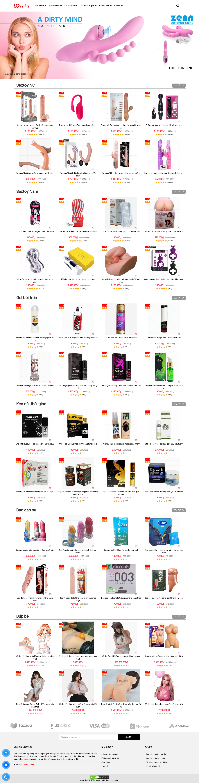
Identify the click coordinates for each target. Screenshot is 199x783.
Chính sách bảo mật (110, 758)
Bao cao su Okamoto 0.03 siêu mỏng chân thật (121, 598)
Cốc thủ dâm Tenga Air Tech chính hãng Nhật (78, 231)
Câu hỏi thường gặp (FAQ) (156, 762)
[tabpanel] (99, 45)
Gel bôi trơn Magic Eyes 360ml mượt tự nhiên (35, 385)
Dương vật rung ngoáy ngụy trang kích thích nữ (164, 173)
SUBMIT (129, 737)
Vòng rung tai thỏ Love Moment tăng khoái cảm (164, 279)
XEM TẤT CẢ (178, 85)
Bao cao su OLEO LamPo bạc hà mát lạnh (121, 550)
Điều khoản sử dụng (110, 754)
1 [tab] (98, 76)
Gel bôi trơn (26, 297)
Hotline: (25, 764)
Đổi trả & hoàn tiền (153, 766)
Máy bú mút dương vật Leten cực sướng (78, 279)
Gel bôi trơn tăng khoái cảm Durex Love (121, 338)
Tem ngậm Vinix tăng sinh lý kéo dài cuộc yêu (35, 492)
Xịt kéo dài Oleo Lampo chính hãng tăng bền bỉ (78, 444)
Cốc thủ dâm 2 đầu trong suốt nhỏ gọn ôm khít (121, 231)
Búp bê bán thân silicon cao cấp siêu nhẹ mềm (164, 704)
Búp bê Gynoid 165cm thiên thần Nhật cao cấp (121, 656)
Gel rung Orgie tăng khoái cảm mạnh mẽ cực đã (121, 385)
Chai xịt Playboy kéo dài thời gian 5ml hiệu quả (35, 444)
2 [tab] (101, 76)
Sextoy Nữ (25, 85)
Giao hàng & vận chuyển (156, 754)
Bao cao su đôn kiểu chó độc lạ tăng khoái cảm (35, 550)
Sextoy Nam (27, 191)
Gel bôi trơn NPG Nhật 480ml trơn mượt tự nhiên (78, 338)
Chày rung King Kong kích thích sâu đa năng (164, 125)
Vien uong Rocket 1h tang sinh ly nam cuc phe (164, 492)
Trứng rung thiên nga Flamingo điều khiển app (78, 125)
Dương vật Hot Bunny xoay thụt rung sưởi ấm (121, 173)
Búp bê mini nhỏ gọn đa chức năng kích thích (164, 656)
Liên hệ (105, 766)
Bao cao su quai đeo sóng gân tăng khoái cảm (164, 598)
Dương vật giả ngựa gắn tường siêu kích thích (35, 173)
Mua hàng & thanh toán (155, 758)
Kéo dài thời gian (31, 403)
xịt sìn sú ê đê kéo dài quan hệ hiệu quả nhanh (121, 444)
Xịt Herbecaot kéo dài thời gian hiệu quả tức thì (164, 444)
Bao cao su (26, 510)
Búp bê (22, 616)
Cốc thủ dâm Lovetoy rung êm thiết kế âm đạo (35, 231)
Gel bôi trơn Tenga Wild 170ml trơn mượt (164, 338)
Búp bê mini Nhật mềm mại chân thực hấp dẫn (164, 231)
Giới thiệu (106, 762)
